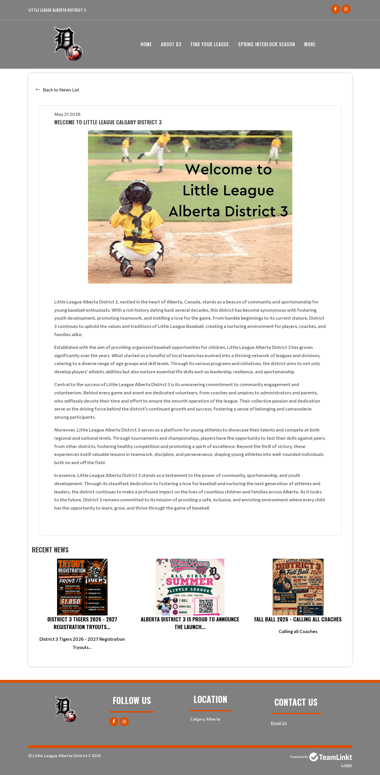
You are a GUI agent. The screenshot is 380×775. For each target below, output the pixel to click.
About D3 (171, 44)
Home (146, 44)
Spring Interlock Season (266, 44)
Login (346, 765)
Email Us (279, 722)
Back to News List (61, 89)
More (310, 44)
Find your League (210, 44)
